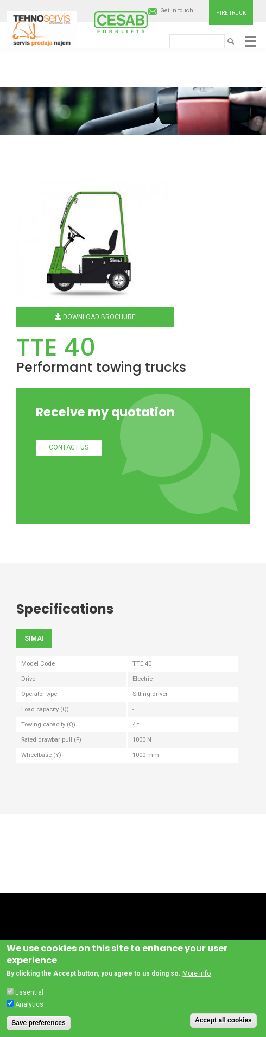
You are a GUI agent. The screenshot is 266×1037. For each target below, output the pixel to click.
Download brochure (95, 317)
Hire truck (231, 13)
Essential (29, 994)
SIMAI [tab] (34, 638)
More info (196, 976)
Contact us (68, 447)
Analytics (29, 1006)
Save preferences (38, 1025)
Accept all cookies (223, 1022)
